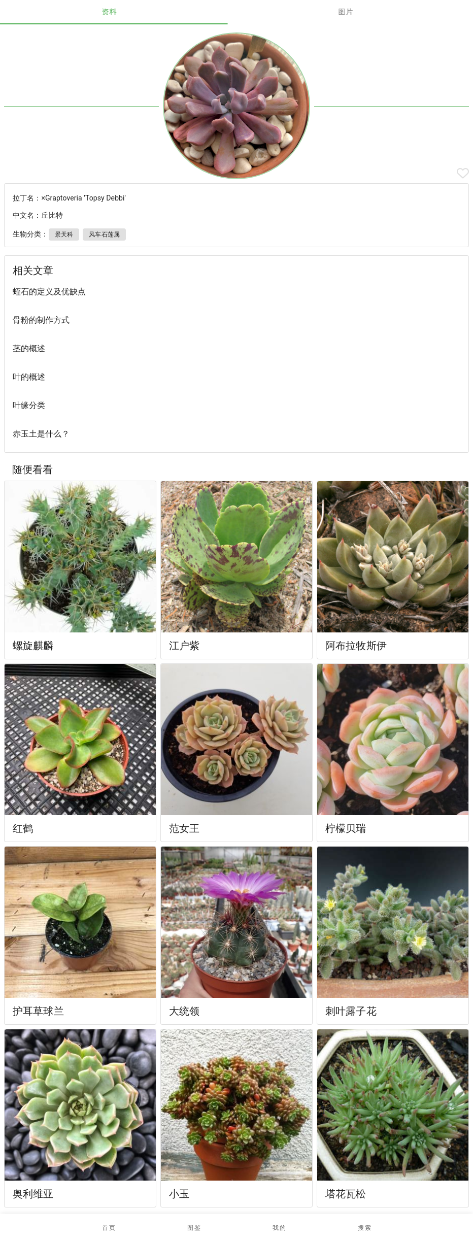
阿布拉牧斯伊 (356, 646)
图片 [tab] (355, 12)
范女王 (184, 828)
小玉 (179, 1194)
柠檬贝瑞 (345, 828)
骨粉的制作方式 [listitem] (41, 320)
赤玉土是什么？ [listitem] (41, 434)
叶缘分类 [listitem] (29, 405)
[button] (193, 1228)
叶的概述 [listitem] (29, 377)
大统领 (184, 1011)
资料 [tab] (118, 12)
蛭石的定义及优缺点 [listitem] (49, 291)
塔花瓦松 (345, 1194)
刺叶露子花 (351, 1011)
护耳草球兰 (38, 1011)
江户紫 (184, 646)
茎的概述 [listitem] (29, 348)
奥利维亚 (33, 1194)
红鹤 (23, 828)
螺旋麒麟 (33, 646)
